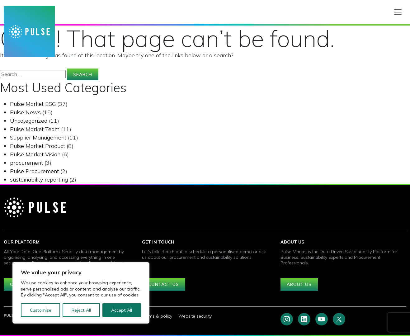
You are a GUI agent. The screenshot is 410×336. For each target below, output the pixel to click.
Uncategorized (28, 120)
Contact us (163, 284)
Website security (195, 316)
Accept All (121, 310)
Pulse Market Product (37, 145)
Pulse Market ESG (33, 103)
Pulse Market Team (34, 129)
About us (299, 284)
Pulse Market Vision (35, 154)
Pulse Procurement (34, 171)
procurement (26, 162)
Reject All (81, 310)
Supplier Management (38, 137)
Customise (40, 310)
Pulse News (25, 112)
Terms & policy (157, 316)
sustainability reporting (39, 179)
